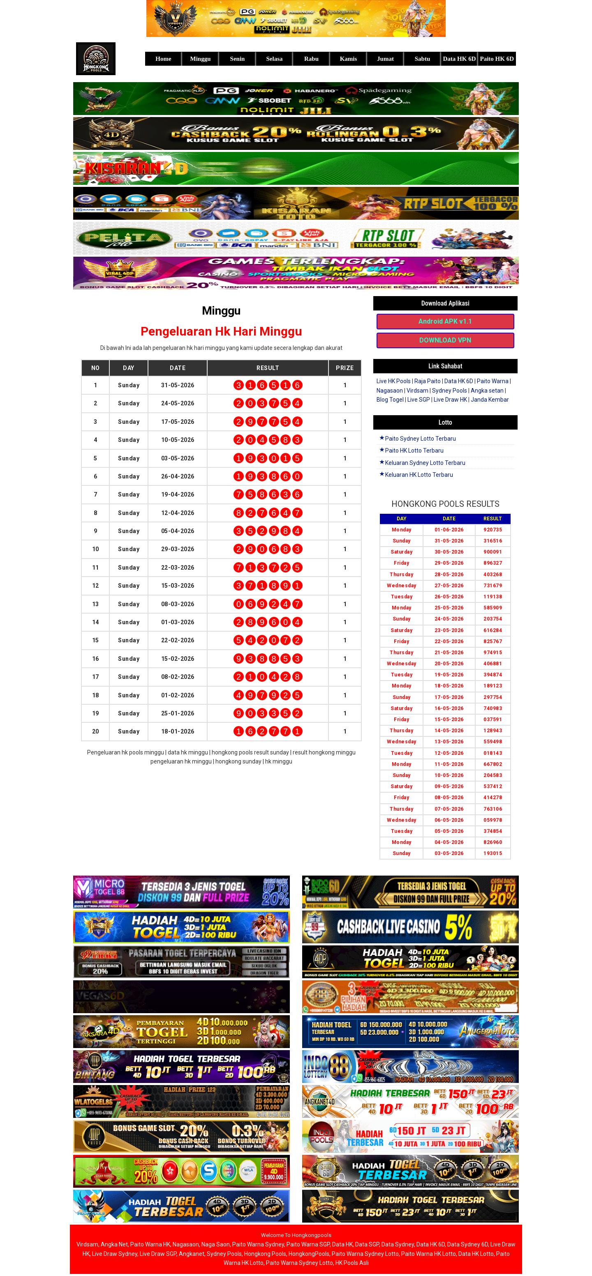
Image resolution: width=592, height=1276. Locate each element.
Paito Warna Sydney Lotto (365, 1254)
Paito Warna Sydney (258, 1244)
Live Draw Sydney (114, 1254)
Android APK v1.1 (445, 321)
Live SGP (418, 399)
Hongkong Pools (265, 1254)
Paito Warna (493, 381)
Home (163, 58)
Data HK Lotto (476, 1254)
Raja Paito (427, 381)
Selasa (274, 58)
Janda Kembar (490, 399)
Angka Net (114, 1244)
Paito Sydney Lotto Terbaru (417, 438)
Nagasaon (390, 390)
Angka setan (487, 390)
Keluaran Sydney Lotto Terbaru (422, 463)
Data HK (342, 1244)
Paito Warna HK (150, 1244)
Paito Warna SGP (308, 1244)
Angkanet (191, 1254)
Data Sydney (398, 1244)
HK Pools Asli (352, 1263)
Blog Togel (390, 399)
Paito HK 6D (497, 58)
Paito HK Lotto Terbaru (411, 450)
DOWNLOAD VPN (445, 340)
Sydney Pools (449, 390)
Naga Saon (215, 1244)
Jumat (385, 58)
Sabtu (422, 58)
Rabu (311, 58)
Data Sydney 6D (467, 1244)
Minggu (200, 58)
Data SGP (367, 1244)
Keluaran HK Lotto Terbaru (416, 474)
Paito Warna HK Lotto (428, 1254)
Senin (237, 58)
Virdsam (417, 390)
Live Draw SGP (158, 1254)
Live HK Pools (394, 381)
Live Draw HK (450, 399)
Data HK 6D (459, 58)
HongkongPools (309, 1254)
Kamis (348, 58)
